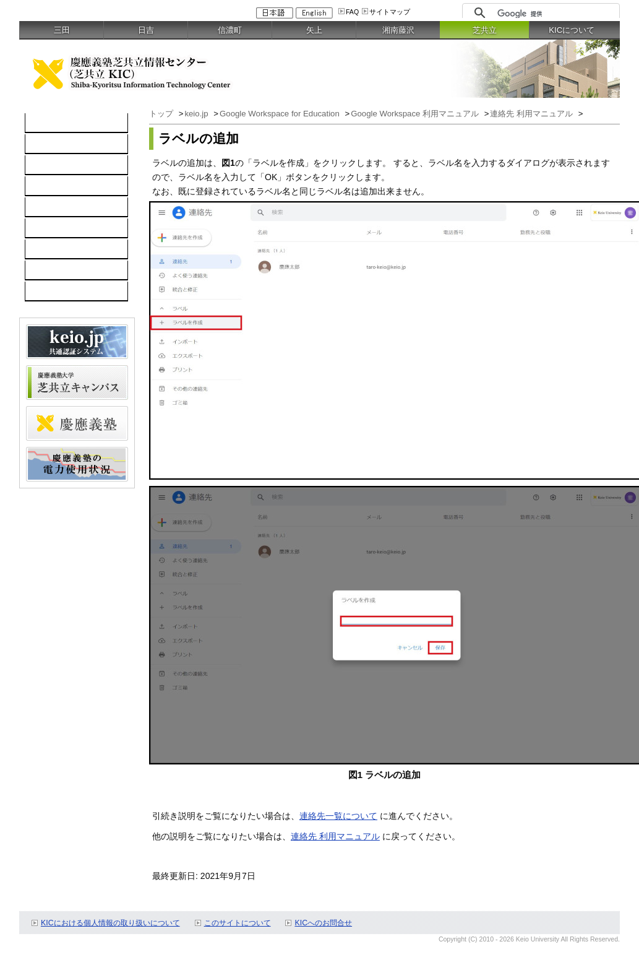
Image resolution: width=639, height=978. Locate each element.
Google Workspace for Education (280, 113)
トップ (162, 113)
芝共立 (485, 30)
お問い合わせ (58, 270)
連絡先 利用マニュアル (532, 113)
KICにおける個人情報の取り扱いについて (110, 923)
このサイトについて (237, 923)
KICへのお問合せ (323, 923)
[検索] (555, 13)
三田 (62, 30)
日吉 (146, 30)
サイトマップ (389, 11)
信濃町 (230, 30)
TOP (40, 123)
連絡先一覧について (338, 816)
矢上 (314, 30)
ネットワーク (58, 165)
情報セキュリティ (66, 228)
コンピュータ (58, 144)
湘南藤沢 (398, 30)
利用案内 (49, 249)
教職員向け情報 (62, 291)
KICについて (571, 30)
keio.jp (44, 207)
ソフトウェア (58, 186)
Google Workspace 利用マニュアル (416, 113)
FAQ (352, 11)
